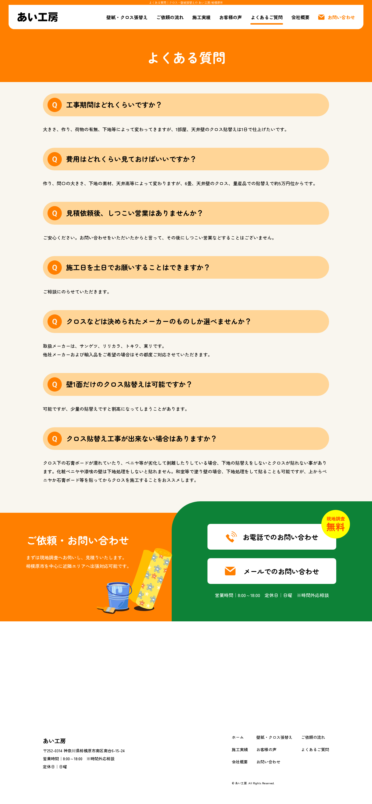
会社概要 (300, 17)
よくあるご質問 (267, 17)
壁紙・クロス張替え (127, 17)
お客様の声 (230, 17)
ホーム (238, 737)
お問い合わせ (268, 762)
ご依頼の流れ (170, 17)
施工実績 (201, 17)
